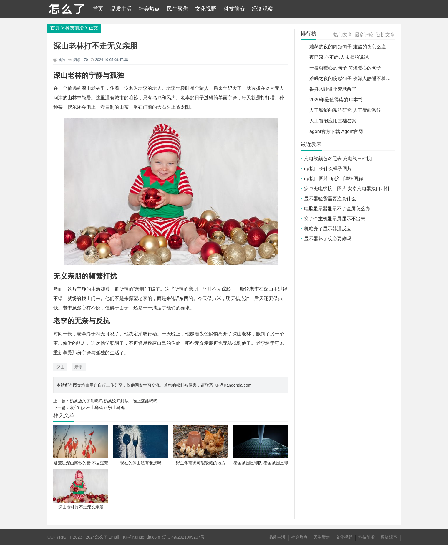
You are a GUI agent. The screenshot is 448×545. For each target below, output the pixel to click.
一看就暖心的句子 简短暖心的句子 (345, 67)
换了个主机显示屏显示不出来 (334, 218)
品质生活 (121, 9)
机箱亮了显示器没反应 (327, 228)
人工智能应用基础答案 (332, 120)
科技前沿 (234, 9)
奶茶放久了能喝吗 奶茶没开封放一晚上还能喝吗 (113, 401)
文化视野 (205, 9)
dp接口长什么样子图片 (328, 168)
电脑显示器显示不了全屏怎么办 (337, 208)
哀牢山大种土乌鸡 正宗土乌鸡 (97, 407)
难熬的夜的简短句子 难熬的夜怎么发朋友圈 (354, 46)
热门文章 (342, 34)
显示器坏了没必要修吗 (327, 238)
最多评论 (364, 34)
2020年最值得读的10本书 (336, 99)
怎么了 (101, 537)
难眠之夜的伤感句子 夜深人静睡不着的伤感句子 (359, 78)
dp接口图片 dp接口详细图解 (333, 178)
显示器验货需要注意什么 (330, 198)
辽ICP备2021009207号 (183, 537)
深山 (60, 367)
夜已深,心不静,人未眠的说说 (339, 57)
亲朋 (78, 367)
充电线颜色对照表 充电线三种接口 (340, 158)
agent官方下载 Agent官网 (336, 131)
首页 (98, 9)
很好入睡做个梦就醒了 (332, 89)
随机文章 (385, 34)
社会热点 (149, 9)
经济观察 (262, 9)
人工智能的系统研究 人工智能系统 (345, 110)
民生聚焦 (177, 9)
